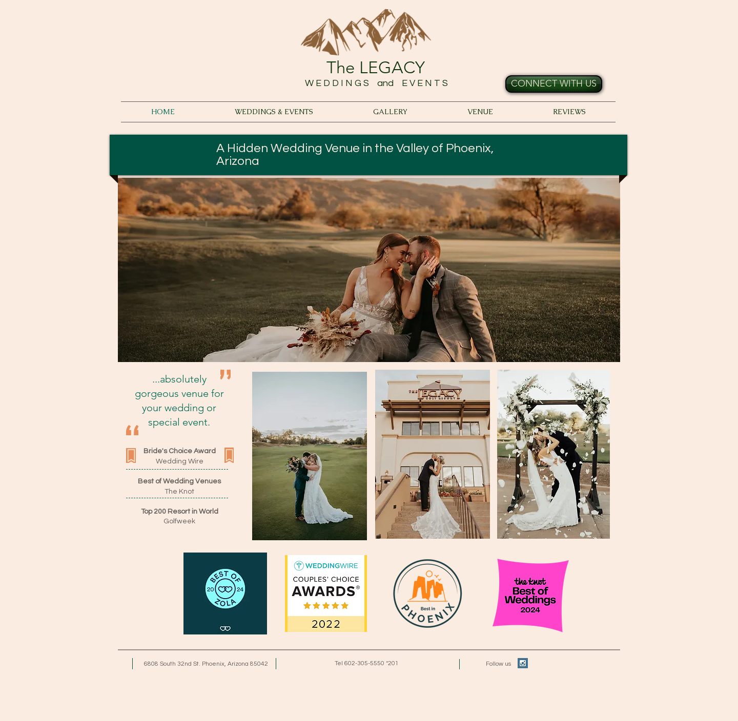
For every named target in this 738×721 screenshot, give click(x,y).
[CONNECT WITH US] (553, 84)
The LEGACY (375, 67)
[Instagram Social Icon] (523, 663)
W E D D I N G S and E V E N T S (375, 83)
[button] (369, 270)
